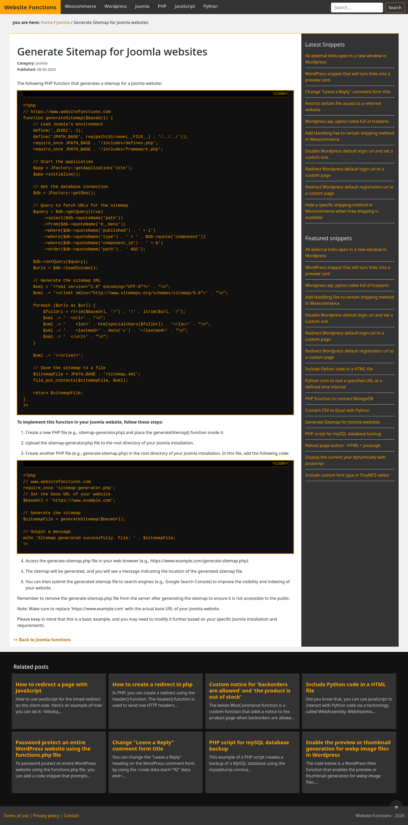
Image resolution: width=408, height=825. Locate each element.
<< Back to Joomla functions (42, 640)
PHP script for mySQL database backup (343, 434)
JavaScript (185, 6)
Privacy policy (46, 815)
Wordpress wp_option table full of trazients (347, 121)
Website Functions (30, 7)
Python (210, 6)
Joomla (142, 6)
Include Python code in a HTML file (339, 369)
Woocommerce (80, 6)
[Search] (357, 7)
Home (47, 22)
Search (395, 7)
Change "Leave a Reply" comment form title (348, 92)
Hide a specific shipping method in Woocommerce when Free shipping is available (341, 211)
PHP (162, 6)
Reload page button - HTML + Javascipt (342, 445)
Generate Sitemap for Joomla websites (342, 422)
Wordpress (115, 6)
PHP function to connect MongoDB (339, 398)
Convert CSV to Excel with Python (337, 410)
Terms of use (16, 815)
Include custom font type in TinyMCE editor (347, 475)
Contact (71, 815)
